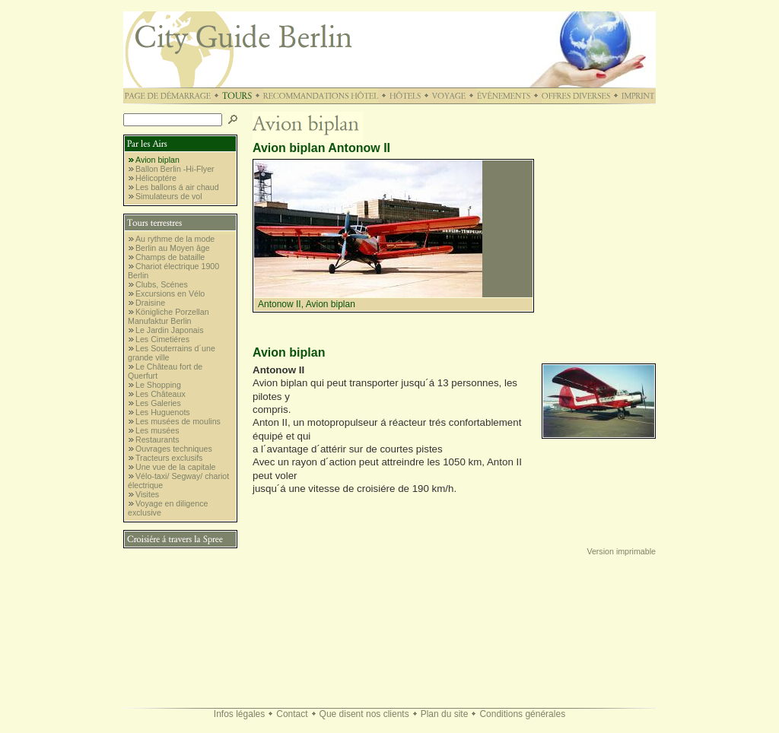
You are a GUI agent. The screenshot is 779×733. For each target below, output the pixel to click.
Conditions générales (522, 714)
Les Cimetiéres (162, 339)
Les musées (157, 430)
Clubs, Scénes (161, 284)
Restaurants (157, 439)
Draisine (150, 302)
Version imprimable (621, 551)
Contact (291, 714)
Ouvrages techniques (173, 448)
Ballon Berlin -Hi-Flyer (175, 168)
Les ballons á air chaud (177, 187)
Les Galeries (158, 403)
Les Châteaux (160, 393)
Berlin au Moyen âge (172, 247)
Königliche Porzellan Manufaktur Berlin (168, 316)
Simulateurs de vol (168, 196)
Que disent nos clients (364, 714)
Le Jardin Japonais (169, 330)
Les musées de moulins (178, 421)
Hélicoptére (155, 177)
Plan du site (445, 714)
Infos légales (239, 714)
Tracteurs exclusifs (168, 457)
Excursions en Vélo (170, 293)
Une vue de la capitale (175, 466)
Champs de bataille (170, 257)
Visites (147, 494)
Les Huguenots (162, 412)
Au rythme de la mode (175, 238)
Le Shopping (158, 384)
